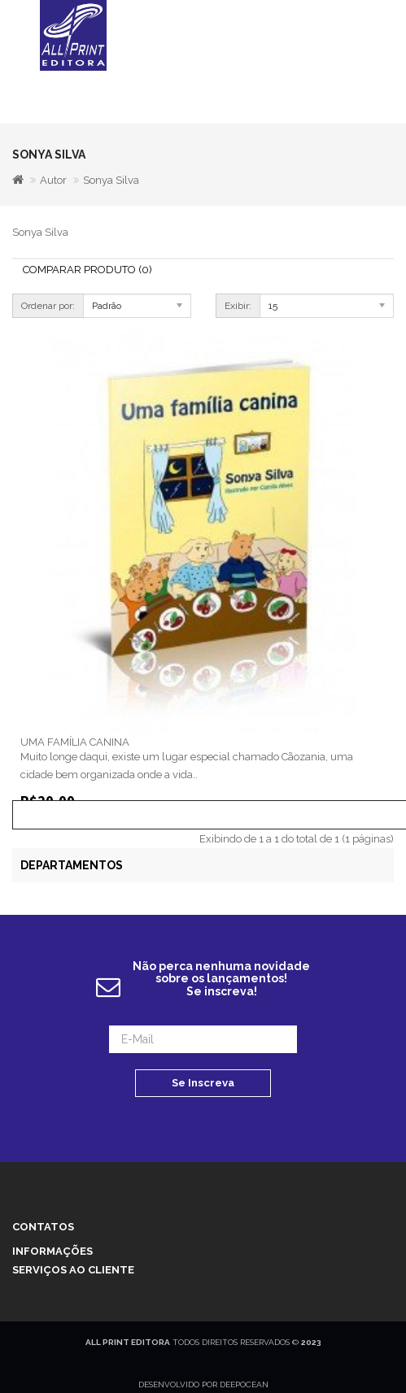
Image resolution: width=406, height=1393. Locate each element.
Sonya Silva (111, 180)
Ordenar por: (48, 305)
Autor (53, 180)
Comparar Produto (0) (87, 269)
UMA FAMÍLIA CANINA (74, 742)
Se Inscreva (203, 1083)
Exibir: (238, 305)
